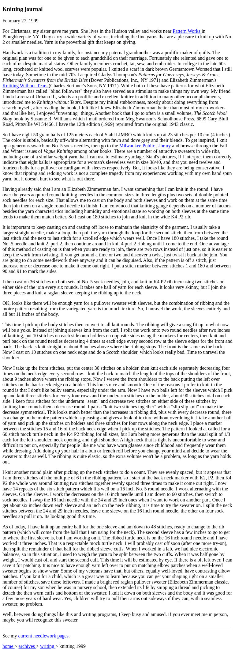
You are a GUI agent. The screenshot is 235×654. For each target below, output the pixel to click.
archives (27, 646)
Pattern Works (187, 31)
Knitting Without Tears (25, 85)
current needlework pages (43, 635)
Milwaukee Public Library (145, 145)
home (8, 646)
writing (47, 646)
